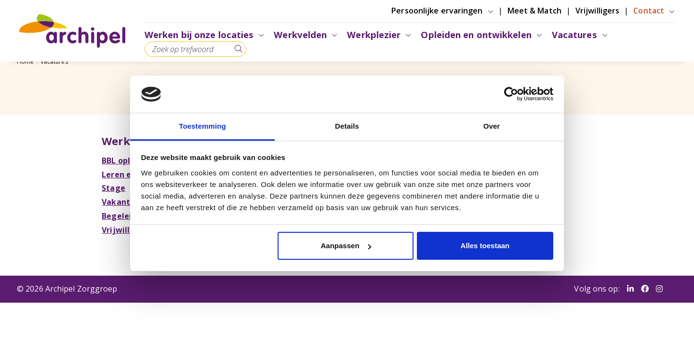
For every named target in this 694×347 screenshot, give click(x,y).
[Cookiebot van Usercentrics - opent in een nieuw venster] (511, 94)
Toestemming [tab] (202, 126)
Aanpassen (346, 245)
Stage (115, 188)
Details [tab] (347, 126)
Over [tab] (491, 126)
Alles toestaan (485, 245)
